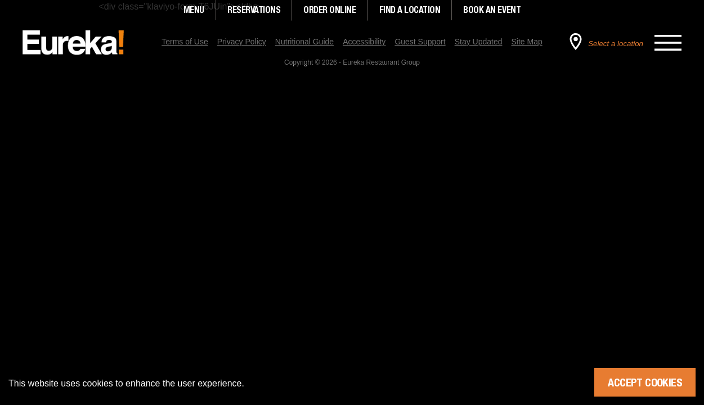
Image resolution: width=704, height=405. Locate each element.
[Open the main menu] (667, 42)
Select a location (615, 43)
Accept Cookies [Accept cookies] (645, 382)
